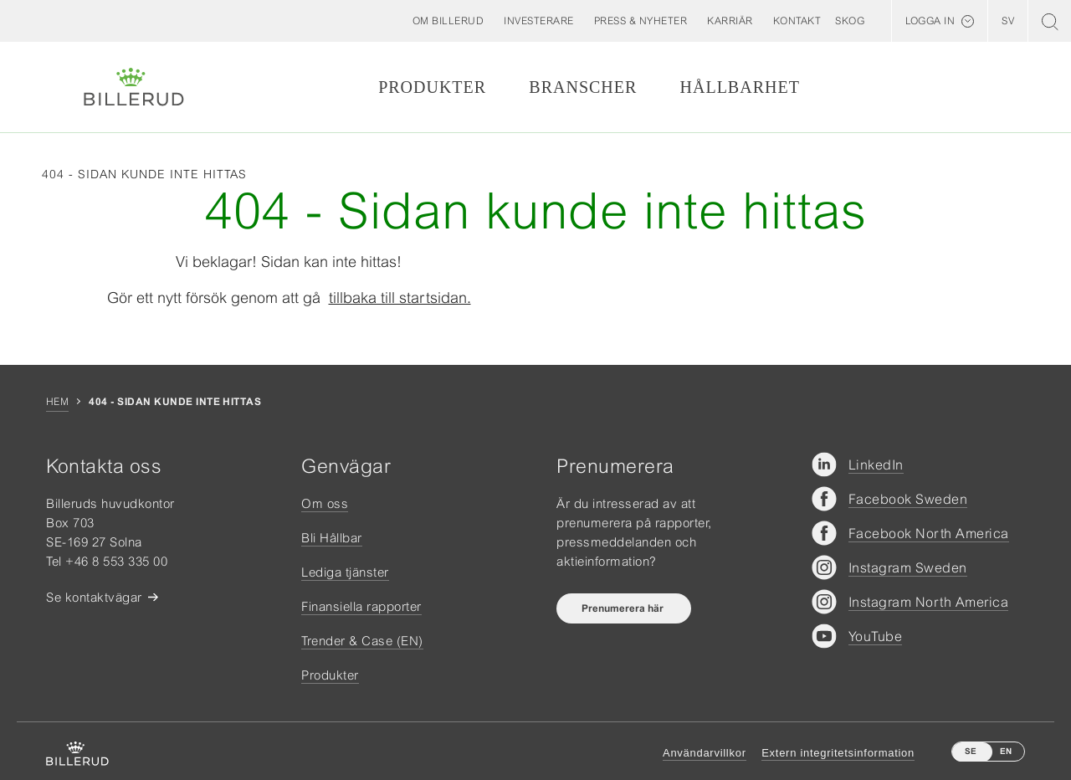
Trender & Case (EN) (362, 641)
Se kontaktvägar (94, 597)
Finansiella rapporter (361, 606)
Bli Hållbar (331, 538)
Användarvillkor (704, 753)
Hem (57, 402)
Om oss (324, 503)
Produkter (432, 87)
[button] (448, 21)
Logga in (930, 21)
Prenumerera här (624, 608)
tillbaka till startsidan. (400, 297)
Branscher (583, 87)
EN (1006, 751)
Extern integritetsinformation (838, 753)
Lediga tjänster (345, 572)
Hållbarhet (740, 87)
